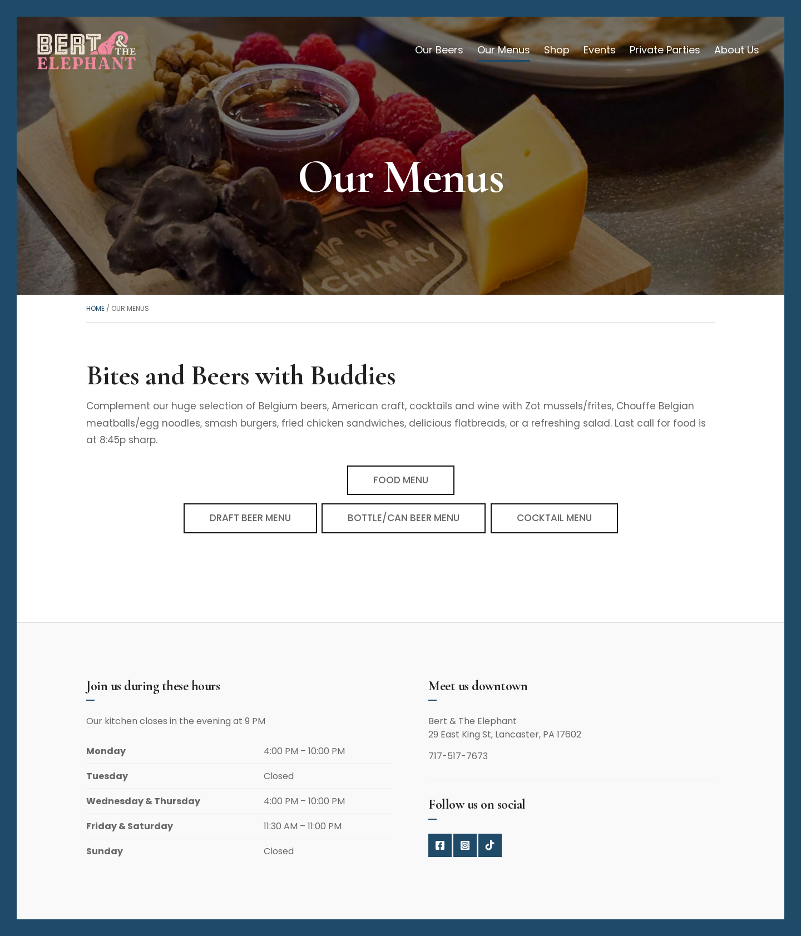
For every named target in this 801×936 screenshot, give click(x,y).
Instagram (465, 845)
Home (95, 308)
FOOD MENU (400, 480)
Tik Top (490, 845)
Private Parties (665, 50)
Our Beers (439, 50)
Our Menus (503, 50)
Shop (557, 50)
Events (600, 50)
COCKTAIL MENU (554, 517)
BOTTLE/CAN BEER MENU (403, 517)
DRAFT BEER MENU (250, 517)
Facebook (440, 845)
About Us (736, 50)
